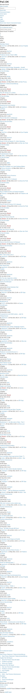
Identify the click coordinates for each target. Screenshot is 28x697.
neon (3, 375)
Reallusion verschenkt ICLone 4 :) (9, 352)
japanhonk (4, 107)
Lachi (3, 613)
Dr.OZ (3, 303)
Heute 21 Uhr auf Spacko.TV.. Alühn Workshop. (12, 141)
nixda (3, 458)
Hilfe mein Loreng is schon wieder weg (10, 503)
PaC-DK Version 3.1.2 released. (8, 179)
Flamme (4, 353)
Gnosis (3, 492)
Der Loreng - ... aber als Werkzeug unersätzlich (12, 490)
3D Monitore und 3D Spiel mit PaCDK (10, 539)
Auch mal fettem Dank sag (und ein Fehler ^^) (12, 456)
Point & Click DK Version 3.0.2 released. (10, 204)
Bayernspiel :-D (4, 479)
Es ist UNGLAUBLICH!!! (6, 515)
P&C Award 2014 (4, 265)
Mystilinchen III (4, 301)
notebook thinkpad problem (7, 445)
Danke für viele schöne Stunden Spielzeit (11, 469)
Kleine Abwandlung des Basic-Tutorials (10, 409)
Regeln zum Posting (5, 386)
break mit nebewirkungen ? (7, 562)
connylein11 (5, 634)
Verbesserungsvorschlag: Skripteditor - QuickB (12, 67)
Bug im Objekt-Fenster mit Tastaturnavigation (12, 191)
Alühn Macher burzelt (5, 362)
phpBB (8, 688)
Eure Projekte (24, 46)
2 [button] (0, 35)
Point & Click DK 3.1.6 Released (8, 118)
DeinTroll (4, 46)
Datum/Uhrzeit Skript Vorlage (7, 598)
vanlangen (4, 411)
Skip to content (4, 6)
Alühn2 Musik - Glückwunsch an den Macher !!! (12, 622)
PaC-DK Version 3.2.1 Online (7, 92)
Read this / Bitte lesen (6, 80)
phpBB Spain (8, 692)
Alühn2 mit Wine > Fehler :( (7, 586)
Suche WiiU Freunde (5, 434)
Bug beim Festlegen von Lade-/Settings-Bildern (12, 166)
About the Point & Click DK (7, 217)
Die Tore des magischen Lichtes (8, 278)
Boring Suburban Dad (7, 280)
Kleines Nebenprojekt (5, 290)
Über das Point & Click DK (7, 229)
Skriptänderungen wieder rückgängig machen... (12, 326)
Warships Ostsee (4, 44)
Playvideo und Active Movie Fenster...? (10, 550)
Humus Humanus (6, 168)
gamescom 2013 (4, 373)
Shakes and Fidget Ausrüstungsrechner (10, 575)
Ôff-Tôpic (23, 256)
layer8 (3, 517)
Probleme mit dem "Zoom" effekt (8, 55)
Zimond (4, 82)
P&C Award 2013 (4, 339)
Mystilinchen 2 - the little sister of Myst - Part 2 (12, 422)
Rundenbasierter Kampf (6, 154)
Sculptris (2, 611)
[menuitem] (5, 12)
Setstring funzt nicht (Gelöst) (7, 105)
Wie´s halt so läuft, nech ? (7, 254)
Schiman (4, 193)
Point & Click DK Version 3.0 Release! (10, 242)
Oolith (1, 130)
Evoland (2, 398)
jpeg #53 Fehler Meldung (6, 632)
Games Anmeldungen (5, 281)
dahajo (3, 69)
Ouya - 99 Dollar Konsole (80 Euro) (9, 528)
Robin (3, 400)
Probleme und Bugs (5, 170)
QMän (3, 155)
